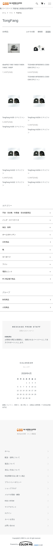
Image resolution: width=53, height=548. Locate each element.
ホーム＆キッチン (9, 235)
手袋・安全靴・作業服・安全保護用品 (16, 213)
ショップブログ (10, 488)
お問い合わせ (10, 525)
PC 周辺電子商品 (8, 279)
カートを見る (10, 519)
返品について (10, 464)
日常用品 (5, 242)
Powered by (26, 543)
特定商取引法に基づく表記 (15, 476)
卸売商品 (5, 300)
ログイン (8, 513)
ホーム (4, 13)
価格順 (40, 32)
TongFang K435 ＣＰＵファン (13, 117)
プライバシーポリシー (13, 482)
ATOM (12, 501)
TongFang (18, 13)
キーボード (6, 257)
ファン (11, 13)
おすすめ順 (30, 32)
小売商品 (5, 307)
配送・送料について (12, 457)
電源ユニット (7, 271)
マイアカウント (10, 507)
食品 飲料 (6, 227)
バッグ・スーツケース (10, 220)
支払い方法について (12, 470)
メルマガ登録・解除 (12, 495)
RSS (6, 501)
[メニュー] (49, 3)
